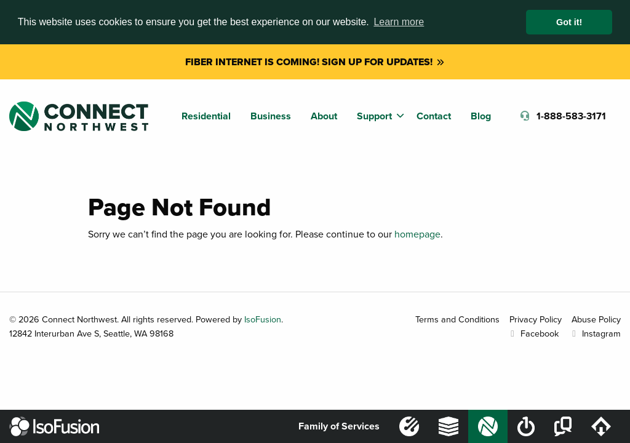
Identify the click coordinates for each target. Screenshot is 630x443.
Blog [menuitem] (481, 116)
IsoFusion (262, 319)
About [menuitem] (324, 116)
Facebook (533, 333)
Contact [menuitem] (434, 116)
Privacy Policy (535, 319)
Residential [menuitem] (206, 116)
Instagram (594, 333)
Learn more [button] (398, 22)
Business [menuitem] (270, 116)
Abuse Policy (596, 319)
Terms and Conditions (457, 319)
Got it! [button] (569, 22)
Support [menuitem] (374, 116)
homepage (417, 234)
